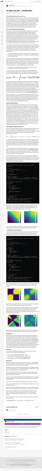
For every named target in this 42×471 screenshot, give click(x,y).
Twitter (18, 20)
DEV (24, 464)
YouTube (16, 461)
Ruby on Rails (18, 465)
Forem (10, 464)
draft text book (16, 358)
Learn (28, 461)
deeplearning (9, 13)
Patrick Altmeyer (12, 5)
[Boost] (1, 44)
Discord (25, 461)
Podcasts (31, 461)
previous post (16, 94)
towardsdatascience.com (24, 6)
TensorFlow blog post (11, 357)
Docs (13, 461)
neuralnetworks (15, 13)
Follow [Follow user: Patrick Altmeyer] (23, 423)
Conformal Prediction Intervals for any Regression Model (22, 440)
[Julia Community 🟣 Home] (2, 1)
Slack (19, 461)
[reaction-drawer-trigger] (2, 32)
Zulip (22, 461)
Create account (37, 1)
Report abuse (26, 414)
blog (26, 124)
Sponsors (34, 461)
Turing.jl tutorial (10, 354)
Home (7, 461)
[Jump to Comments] (1, 36)
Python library (33, 115)
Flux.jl (24, 119)
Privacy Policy (21, 462)
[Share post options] (2, 48)
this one (24, 355)
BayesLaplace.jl (34, 117)
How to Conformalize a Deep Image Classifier (22, 443)
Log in (32, 1)
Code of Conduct (20, 414)
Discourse (10, 461)
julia (20, 13)
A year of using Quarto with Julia (22, 447)
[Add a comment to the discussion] (23, 410)
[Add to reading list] (1, 40)
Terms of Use (27, 462)
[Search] (5, 1)
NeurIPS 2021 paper (27, 108)
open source (15, 464)
